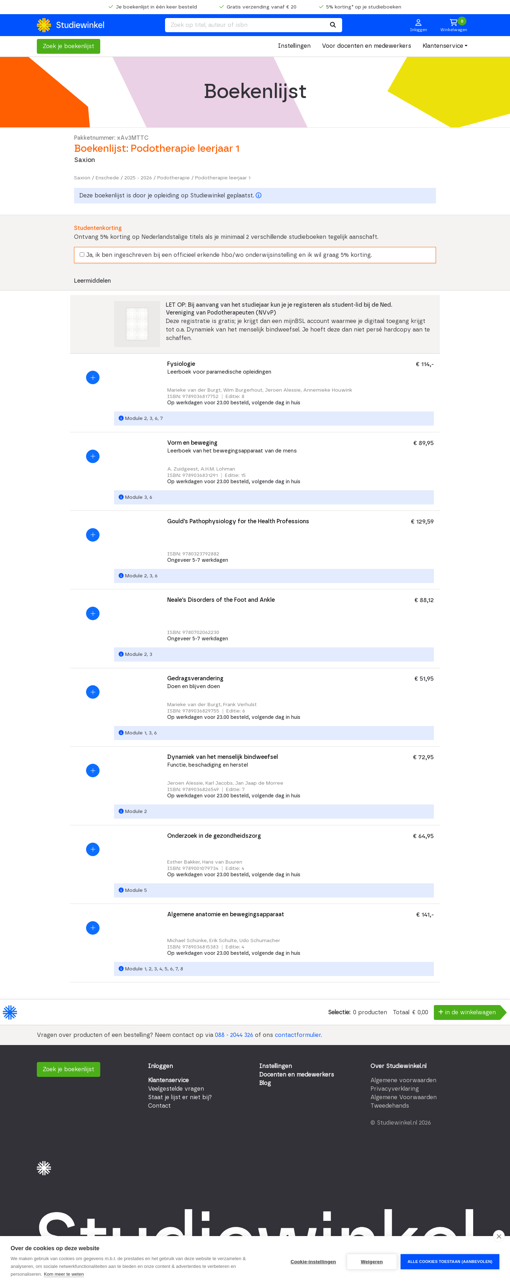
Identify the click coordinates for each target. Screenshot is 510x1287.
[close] (499, 1236)
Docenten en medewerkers (296, 1075)
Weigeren (372, 1261)
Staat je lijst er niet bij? (180, 1097)
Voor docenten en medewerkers (366, 46)
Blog (265, 1083)
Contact (159, 1106)
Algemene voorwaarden (403, 1080)
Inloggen (160, 1066)
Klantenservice (443, 46)
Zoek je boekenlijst (68, 46)
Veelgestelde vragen (176, 1089)
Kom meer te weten (64, 1274)
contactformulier (298, 1035)
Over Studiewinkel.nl (398, 1066)
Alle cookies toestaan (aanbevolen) (450, 1261)
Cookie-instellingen (313, 1261)
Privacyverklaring (394, 1089)
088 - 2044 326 (234, 1035)
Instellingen (294, 46)
